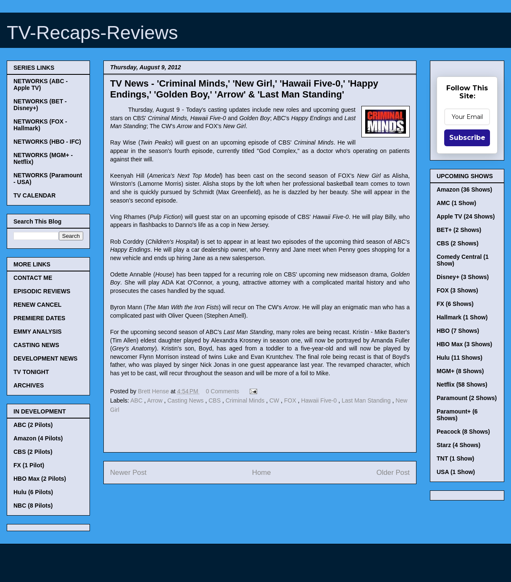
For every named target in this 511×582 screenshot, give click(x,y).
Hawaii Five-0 (319, 400)
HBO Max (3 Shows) (464, 344)
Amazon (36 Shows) (464, 189)
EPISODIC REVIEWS (41, 291)
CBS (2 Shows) (458, 243)
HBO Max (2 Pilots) (39, 478)
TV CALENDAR (34, 195)
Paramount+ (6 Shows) (457, 414)
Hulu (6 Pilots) (33, 492)
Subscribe (467, 138)
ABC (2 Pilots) (33, 424)
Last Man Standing (367, 400)
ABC (137, 400)
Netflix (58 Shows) (462, 384)
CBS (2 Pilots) (33, 451)
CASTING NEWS (36, 345)
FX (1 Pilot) (28, 465)
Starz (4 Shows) (458, 445)
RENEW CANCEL (37, 304)
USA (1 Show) (456, 472)
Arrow (155, 400)
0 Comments (222, 391)
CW (275, 400)
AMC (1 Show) (456, 203)
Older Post (393, 473)
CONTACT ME (32, 277)
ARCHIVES (28, 385)
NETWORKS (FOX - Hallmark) (40, 125)
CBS (215, 400)
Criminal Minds (246, 400)
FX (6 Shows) (455, 303)
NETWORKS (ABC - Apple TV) (40, 84)
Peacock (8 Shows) (463, 431)
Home (261, 473)
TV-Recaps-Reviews (92, 32)
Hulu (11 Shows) (459, 357)
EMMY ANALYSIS (37, 331)
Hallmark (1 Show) (462, 317)
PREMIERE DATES (39, 318)
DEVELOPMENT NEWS (45, 358)
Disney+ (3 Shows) (463, 277)
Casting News (186, 400)
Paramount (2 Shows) (467, 398)
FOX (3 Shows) (457, 290)
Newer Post (128, 473)
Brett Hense (154, 391)
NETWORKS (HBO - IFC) (47, 141)
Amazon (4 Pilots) (38, 438)
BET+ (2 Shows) (459, 229)
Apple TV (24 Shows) (466, 216)
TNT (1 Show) (455, 458)
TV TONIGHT (31, 372)
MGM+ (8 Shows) (460, 371)
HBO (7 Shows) (458, 330)
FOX (291, 400)
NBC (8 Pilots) (33, 505)
